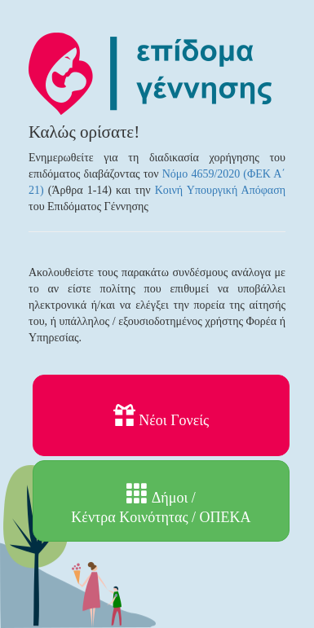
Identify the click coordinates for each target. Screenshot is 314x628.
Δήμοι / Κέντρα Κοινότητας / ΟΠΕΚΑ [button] (160, 503)
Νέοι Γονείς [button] (161, 416)
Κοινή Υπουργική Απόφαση (220, 190)
